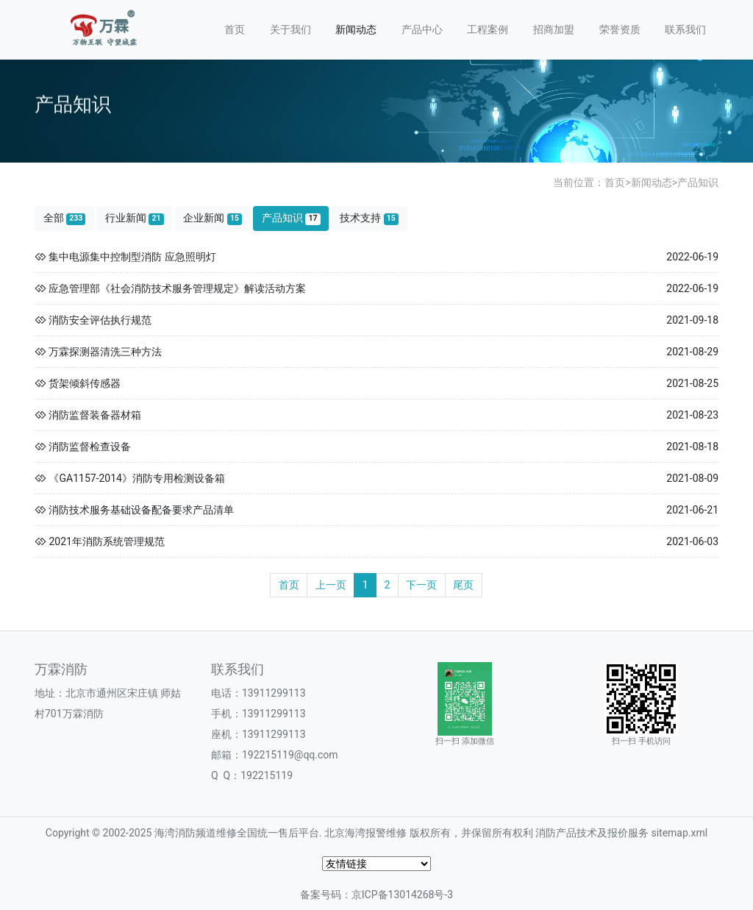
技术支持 (369, 218)
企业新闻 (212, 218)
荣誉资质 (619, 29)
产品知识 (697, 182)
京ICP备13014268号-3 (402, 894)
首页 (234, 29)
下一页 (421, 585)
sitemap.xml (679, 833)
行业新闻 (134, 218)
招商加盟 (553, 29)
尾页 (463, 585)
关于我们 (290, 29)
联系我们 (685, 29)
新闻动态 (355, 29)
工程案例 (487, 29)
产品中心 (422, 29)
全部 (64, 218)
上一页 (330, 585)
